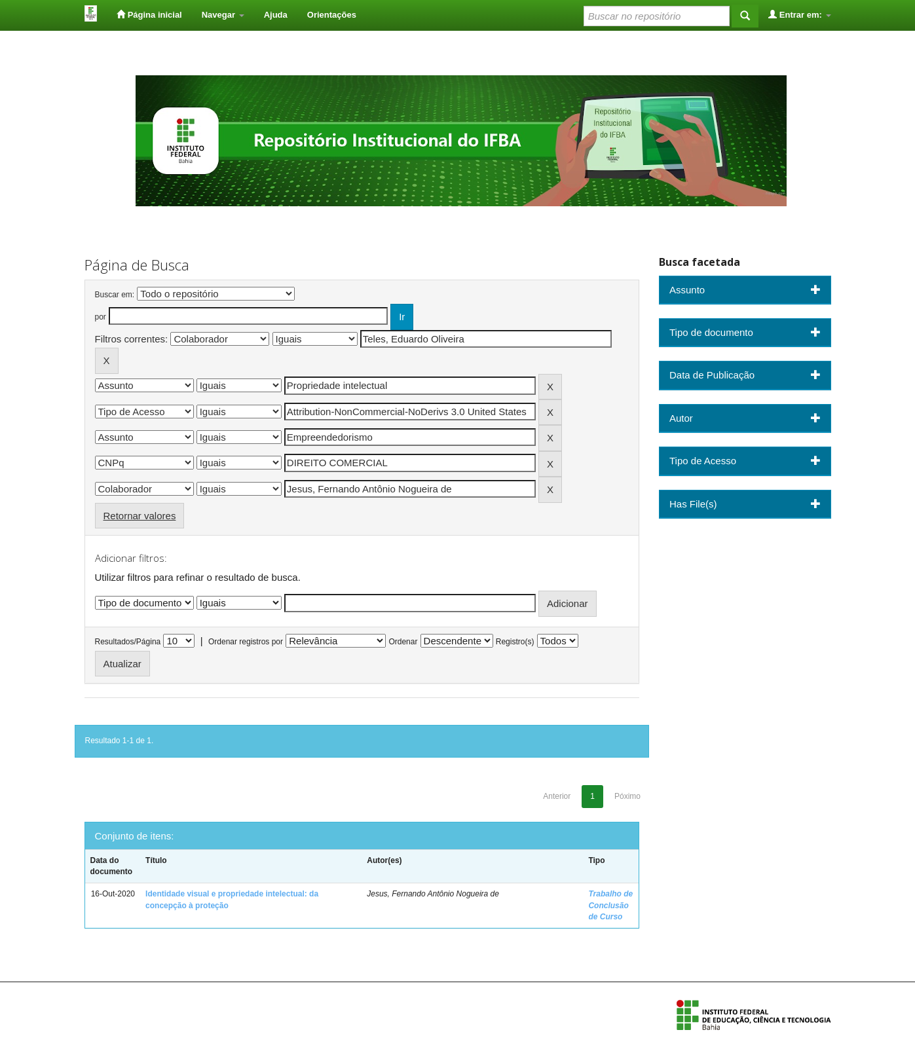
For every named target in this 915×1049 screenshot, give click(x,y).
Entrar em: (799, 14)
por (100, 317)
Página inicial (149, 14)
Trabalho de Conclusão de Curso (610, 905)
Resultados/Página (128, 641)
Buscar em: (115, 294)
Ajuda (276, 15)
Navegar (223, 15)
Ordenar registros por (245, 641)
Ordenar (402, 641)
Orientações (331, 15)
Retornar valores (139, 515)
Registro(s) (515, 641)
